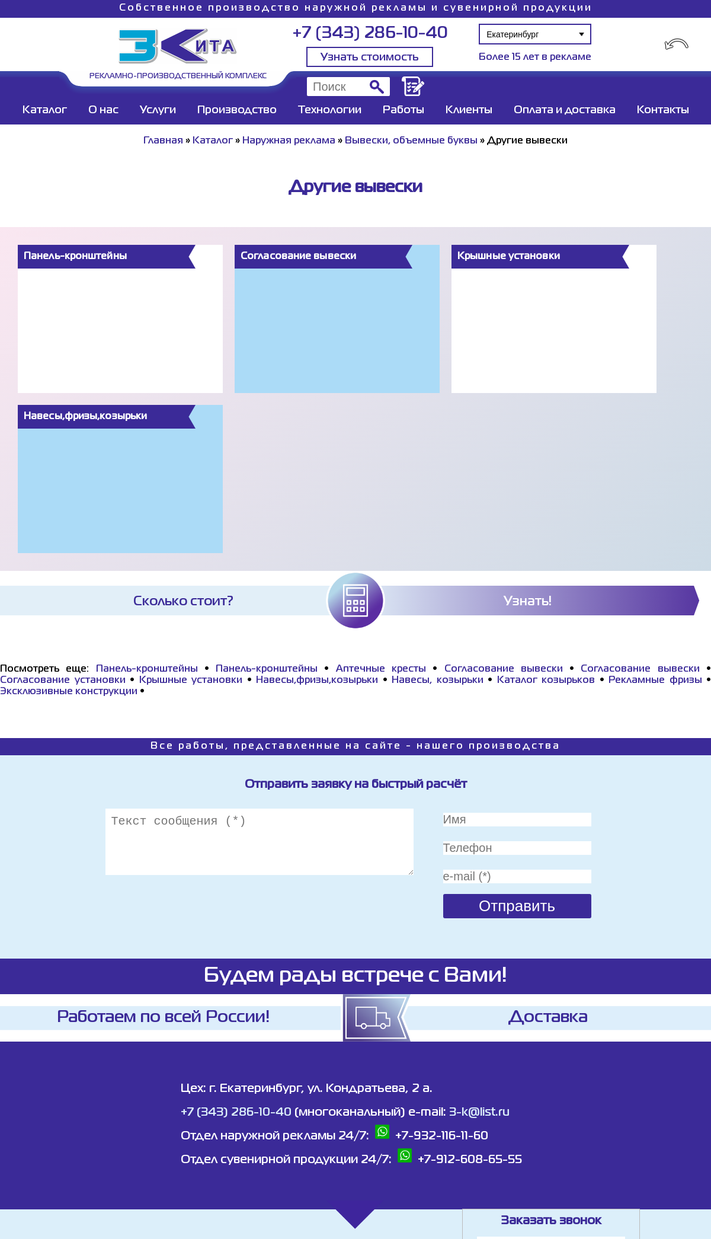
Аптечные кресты (381, 669)
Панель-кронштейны (147, 669)
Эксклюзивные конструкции (68, 692)
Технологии (329, 110)
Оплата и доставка (565, 110)
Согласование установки (63, 680)
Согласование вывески (503, 669)
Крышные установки (191, 680)
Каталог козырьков (546, 680)
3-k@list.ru (479, 1112)
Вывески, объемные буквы (411, 141)
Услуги (158, 110)
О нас (103, 110)
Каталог (45, 110)
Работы (403, 110)
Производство (237, 110)
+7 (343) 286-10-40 (370, 33)
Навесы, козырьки (437, 680)
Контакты (663, 110)
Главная (163, 141)
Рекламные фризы (655, 680)
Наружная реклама (288, 141)
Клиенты (469, 110)
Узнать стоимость (370, 57)
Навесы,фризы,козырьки (317, 680)
